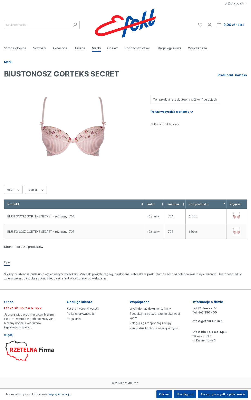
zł (234, 3)
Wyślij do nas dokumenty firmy (150, 308)
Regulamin (74, 318)
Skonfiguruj (184, 394)
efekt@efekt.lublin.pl (207, 321)
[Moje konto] (209, 25)
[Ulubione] (200, 25)
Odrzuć (164, 394)
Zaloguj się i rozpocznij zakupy (151, 323)
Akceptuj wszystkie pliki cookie (222, 394)
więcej (8, 335)
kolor (13, 189)
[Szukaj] (75, 25)
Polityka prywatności (81, 313)
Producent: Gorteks (232, 75)
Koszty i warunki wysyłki (83, 308)
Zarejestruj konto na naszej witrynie (154, 328)
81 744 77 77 (207, 308)
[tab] (7, 262)
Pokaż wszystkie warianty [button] (172, 111)
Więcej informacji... (60, 394)
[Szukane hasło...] (37, 25)
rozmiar (36, 189)
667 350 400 (207, 312)
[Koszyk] (230, 25)
